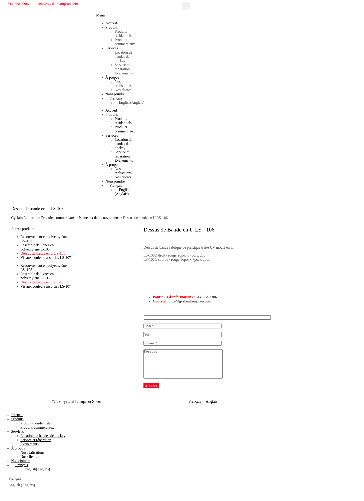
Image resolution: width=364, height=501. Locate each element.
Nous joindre (115, 94)
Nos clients (123, 90)
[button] (186, 6)
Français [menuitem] (194, 407)
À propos (112, 77)
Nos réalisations (123, 84)
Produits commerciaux (125, 42)
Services (111, 48)
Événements (124, 73)
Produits (111, 27)
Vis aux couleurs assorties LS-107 (45, 258)
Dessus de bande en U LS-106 (42, 253)
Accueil (111, 23)
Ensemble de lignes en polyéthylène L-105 (37, 247)
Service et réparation (122, 67)
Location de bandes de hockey (123, 56)
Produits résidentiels (123, 33)
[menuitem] (120, 98)
